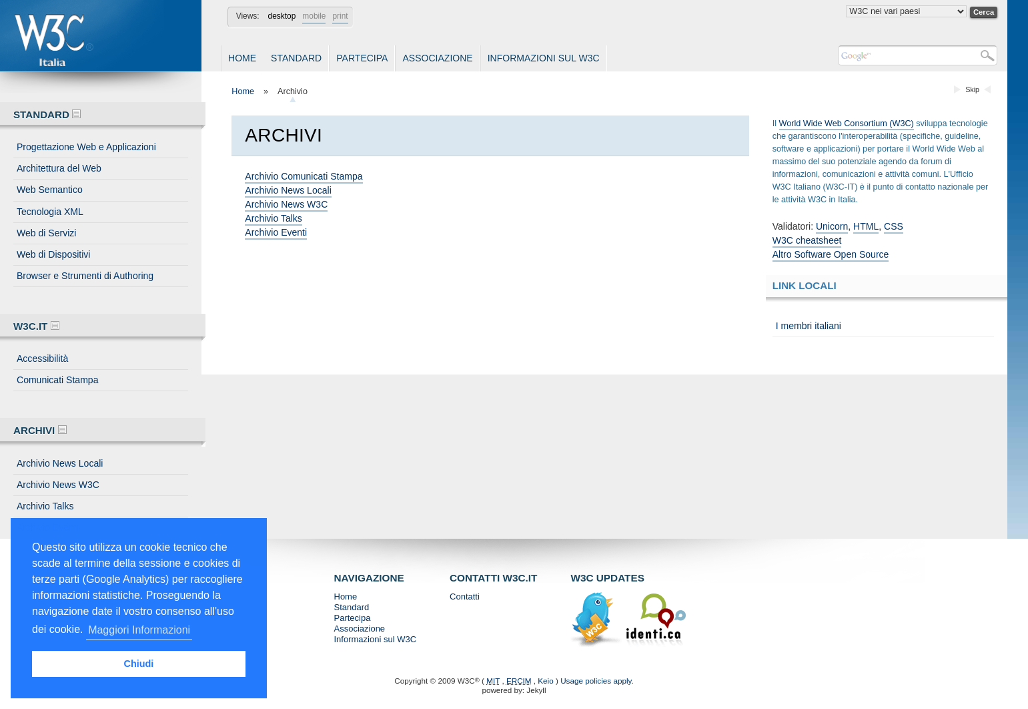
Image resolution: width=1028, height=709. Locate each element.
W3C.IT (36, 326)
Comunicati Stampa (57, 380)
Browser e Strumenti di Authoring (85, 275)
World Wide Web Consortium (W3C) (846, 123)
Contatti (465, 597)
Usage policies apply (595, 680)
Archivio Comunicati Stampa (303, 176)
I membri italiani (808, 325)
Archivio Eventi (276, 232)
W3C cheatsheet (807, 240)
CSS (893, 226)
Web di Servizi (46, 233)
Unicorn (832, 226)
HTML (866, 226)
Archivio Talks (45, 506)
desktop (282, 16)
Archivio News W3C (58, 484)
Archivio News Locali (60, 463)
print (340, 16)
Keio (545, 680)
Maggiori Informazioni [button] (139, 630)
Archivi (40, 430)
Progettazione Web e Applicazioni (86, 147)
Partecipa (362, 58)
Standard (296, 58)
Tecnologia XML (50, 211)
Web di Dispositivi (53, 254)
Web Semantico (50, 189)
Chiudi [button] (139, 663)
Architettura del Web (59, 168)
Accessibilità (42, 358)
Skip (972, 89)
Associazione (437, 58)
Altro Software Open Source (831, 254)
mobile (314, 16)
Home (242, 58)
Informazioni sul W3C (544, 58)
